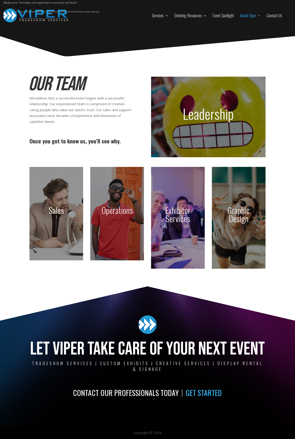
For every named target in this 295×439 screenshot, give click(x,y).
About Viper (248, 15)
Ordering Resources (188, 15)
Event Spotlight (223, 15)
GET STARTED (204, 392)
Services (158, 15)
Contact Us (274, 15)
